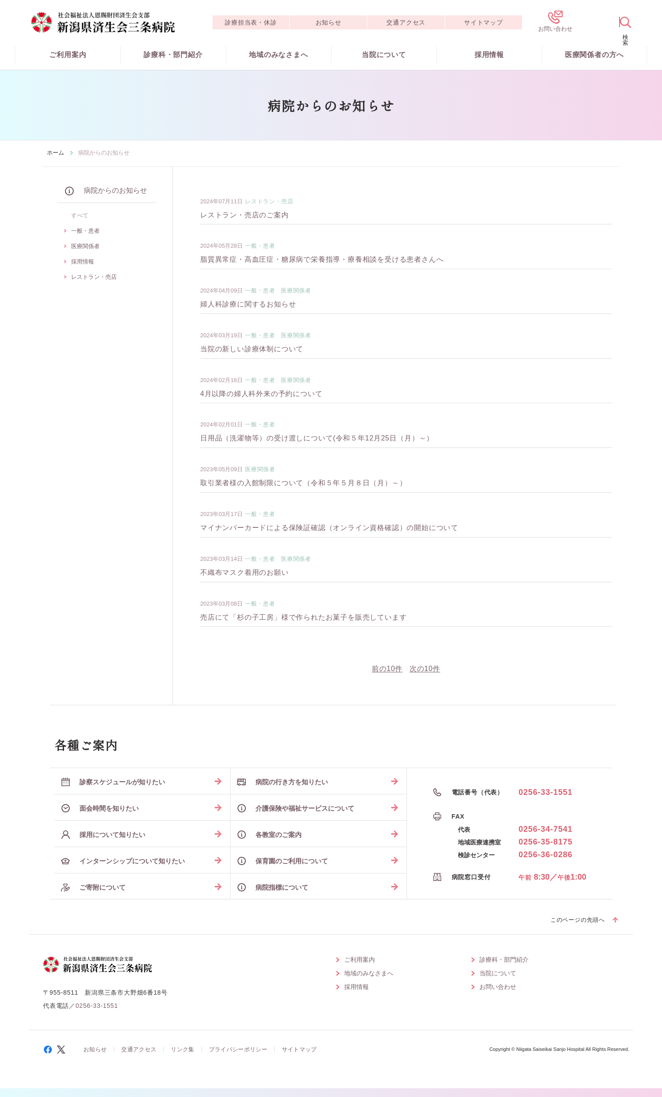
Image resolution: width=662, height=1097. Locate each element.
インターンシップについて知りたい (123, 861)
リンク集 (182, 1049)
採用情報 (489, 54)
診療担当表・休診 (251, 22)
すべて (79, 215)
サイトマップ (483, 22)
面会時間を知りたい (100, 808)
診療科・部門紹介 (173, 54)
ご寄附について (93, 887)
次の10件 (425, 668)
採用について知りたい (103, 834)
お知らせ (329, 22)
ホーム (55, 152)
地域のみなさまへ (278, 54)
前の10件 (387, 668)
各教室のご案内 (269, 834)
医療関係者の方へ (594, 54)
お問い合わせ (497, 986)
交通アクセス (405, 22)
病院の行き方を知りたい (282, 782)
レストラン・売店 (94, 277)
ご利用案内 (67, 54)
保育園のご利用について (282, 861)
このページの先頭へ (577, 920)
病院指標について (272, 887)
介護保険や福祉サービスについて (295, 808)
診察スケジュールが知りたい (113, 782)
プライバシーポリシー (238, 1049)
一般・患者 (85, 230)
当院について (384, 54)
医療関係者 (85, 246)
